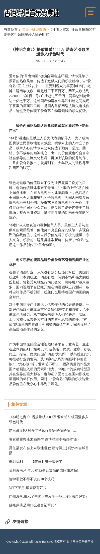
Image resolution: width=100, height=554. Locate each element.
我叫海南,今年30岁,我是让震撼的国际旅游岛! (43, 470)
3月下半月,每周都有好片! (28, 488)
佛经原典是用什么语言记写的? (32, 505)
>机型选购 (38, 30)
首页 (25, 30)
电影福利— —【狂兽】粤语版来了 (35, 462)
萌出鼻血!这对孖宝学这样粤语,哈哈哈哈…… (43, 431)
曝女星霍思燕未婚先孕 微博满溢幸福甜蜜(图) (44, 439)
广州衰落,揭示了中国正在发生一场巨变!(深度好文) (48, 496)
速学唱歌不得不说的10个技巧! (32, 479)
